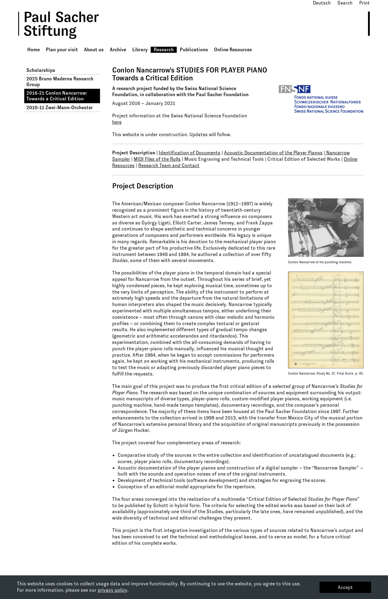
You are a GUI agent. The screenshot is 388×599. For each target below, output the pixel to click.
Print (364, 2)
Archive (118, 49)
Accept (345, 587)
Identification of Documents (189, 152)
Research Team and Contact (168, 165)
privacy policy (112, 590)
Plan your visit (62, 49)
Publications (194, 49)
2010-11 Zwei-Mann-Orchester (59, 107)
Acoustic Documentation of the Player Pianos (273, 152)
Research (164, 49)
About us (94, 49)
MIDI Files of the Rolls (157, 159)
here (117, 122)
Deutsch (322, 2)
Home (33, 49)
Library (140, 49)
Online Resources (233, 49)
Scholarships (40, 70)
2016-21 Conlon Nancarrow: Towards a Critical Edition (56, 95)
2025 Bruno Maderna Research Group (59, 81)
